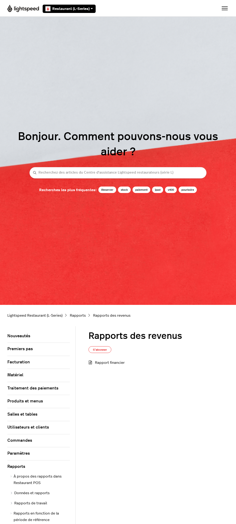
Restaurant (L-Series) (69, 8)
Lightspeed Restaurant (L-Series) (34, 315)
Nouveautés (18, 336)
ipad (157, 189)
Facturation (18, 362)
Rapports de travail (28, 503)
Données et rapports (30, 493)
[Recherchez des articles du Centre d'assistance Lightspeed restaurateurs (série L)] (118, 172)
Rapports (78, 315)
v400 (171, 189)
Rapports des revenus (111, 315)
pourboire (187, 189)
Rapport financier (110, 363)
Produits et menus (25, 401)
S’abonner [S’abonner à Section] (100, 349)
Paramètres (18, 453)
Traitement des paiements (32, 388)
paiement (141, 189)
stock (124, 189)
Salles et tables (22, 414)
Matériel (15, 375)
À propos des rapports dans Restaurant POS (36, 480)
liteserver (107, 189)
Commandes (19, 440)
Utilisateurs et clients (28, 427)
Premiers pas (20, 349)
